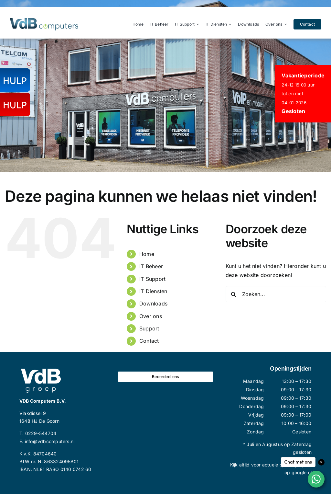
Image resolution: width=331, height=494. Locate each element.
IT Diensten (153, 291)
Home (146, 254)
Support (149, 328)
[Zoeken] (234, 294)
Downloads (153, 303)
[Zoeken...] (276, 294)
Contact (149, 341)
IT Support (152, 279)
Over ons (150, 316)
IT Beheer (151, 266)
